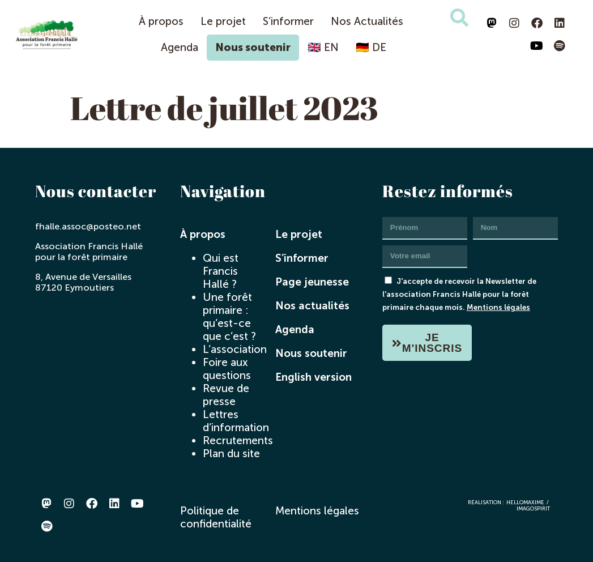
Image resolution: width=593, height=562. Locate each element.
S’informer (288, 21)
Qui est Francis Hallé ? (220, 271)
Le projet (223, 21)
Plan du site (231, 453)
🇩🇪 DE (371, 47)
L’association (235, 349)
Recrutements (238, 440)
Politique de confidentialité (215, 517)
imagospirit (533, 508)
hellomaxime (525, 502)
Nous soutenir (253, 47)
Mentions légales (498, 307)
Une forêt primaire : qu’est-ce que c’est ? (229, 317)
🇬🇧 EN (323, 47)
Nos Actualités (367, 21)
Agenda (179, 47)
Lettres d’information (236, 421)
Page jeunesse (312, 281)
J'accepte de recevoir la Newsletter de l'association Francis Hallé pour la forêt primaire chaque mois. (459, 294)
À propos (161, 21)
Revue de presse (226, 395)
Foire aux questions (227, 369)
